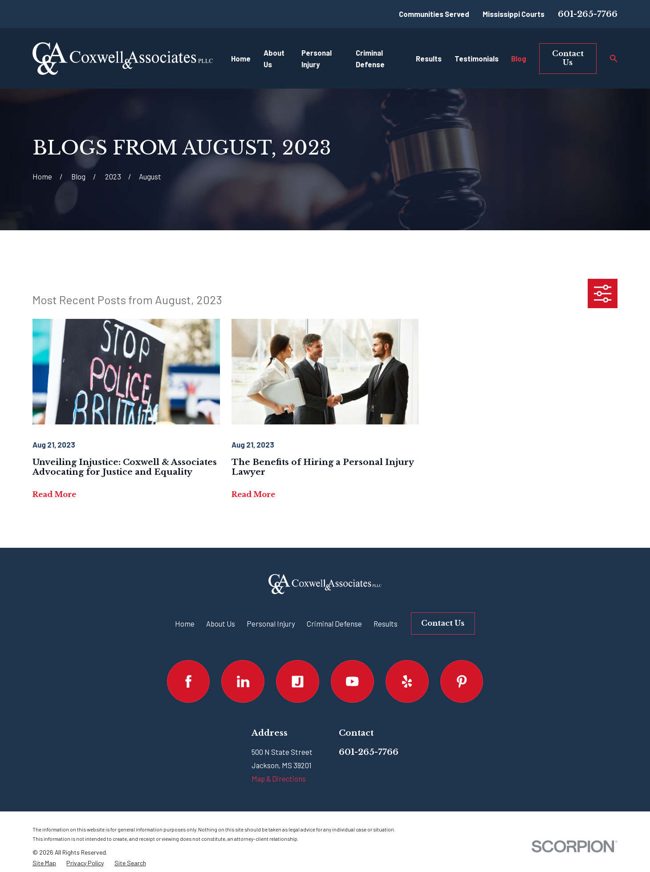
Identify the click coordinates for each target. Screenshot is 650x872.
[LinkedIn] (242, 681)
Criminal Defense (334, 623)
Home (185, 623)
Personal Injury (271, 623)
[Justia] (297, 681)
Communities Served (434, 13)
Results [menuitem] (429, 58)
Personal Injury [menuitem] (316, 58)
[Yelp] (407, 681)
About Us (220, 623)
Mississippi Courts (513, 13)
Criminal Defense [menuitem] (370, 58)
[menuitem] (44, 863)
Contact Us (568, 58)
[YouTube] (352, 681)
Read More (54, 494)
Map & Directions (279, 778)
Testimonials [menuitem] (477, 58)
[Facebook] (188, 681)
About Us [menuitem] (274, 58)
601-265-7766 (588, 14)
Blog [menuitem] (518, 58)
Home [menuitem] (241, 58)
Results (386, 623)
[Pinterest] (461, 681)
